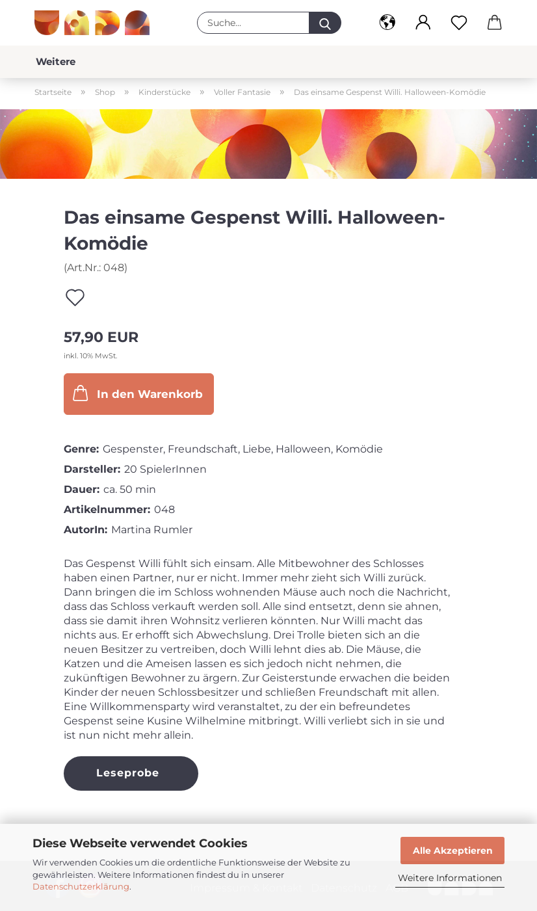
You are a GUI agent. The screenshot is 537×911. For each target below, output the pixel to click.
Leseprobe (127, 773)
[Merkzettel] (459, 23)
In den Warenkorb (136, 392)
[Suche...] (325, 23)
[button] (387, 23)
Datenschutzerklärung (81, 886)
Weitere (55, 61)
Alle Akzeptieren (453, 850)
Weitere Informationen (450, 878)
